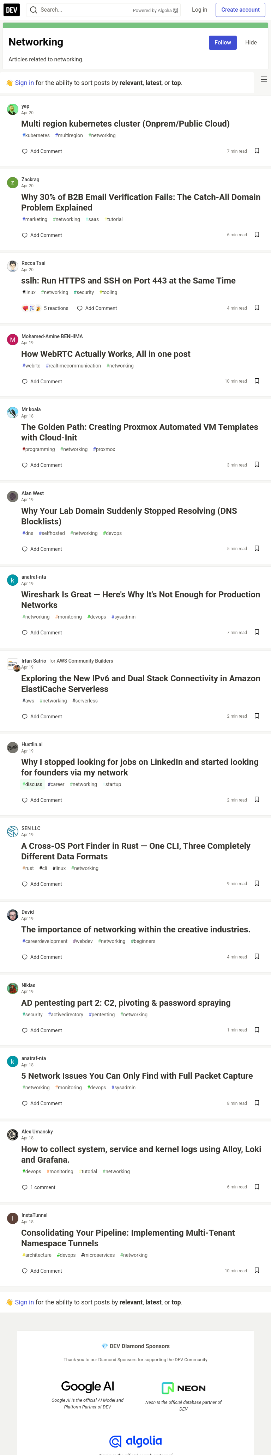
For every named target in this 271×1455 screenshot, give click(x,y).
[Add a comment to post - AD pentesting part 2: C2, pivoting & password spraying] (42, 1030)
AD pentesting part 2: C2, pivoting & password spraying (126, 1003)
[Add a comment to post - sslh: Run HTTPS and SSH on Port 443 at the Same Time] (45, 308)
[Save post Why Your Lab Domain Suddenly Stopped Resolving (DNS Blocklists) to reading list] (257, 549)
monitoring (68, 617)
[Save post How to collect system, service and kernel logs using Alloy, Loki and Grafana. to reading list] (257, 1187)
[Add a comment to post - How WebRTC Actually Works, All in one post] (42, 381)
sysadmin (124, 617)
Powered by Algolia (155, 10)
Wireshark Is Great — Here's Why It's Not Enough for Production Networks (140, 600)
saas (92, 219)
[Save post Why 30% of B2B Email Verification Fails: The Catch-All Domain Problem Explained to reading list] (257, 235)
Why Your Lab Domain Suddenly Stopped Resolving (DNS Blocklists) (129, 516)
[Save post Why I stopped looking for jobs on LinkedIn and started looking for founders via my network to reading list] (257, 800)
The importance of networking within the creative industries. (136, 930)
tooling (108, 292)
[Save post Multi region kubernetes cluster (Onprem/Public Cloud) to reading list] (257, 151)
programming (38, 449)
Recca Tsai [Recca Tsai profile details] (34, 263)
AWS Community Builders (85, 661)
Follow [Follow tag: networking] (223, 42)
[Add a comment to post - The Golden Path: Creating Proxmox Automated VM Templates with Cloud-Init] (42, 465)
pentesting (102, 1014)
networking (102, 135)
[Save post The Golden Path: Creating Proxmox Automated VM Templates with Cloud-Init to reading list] (257, 465)
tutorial (113, 219)
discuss (32, 784)
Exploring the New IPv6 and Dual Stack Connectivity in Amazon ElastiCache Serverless (140, 684)
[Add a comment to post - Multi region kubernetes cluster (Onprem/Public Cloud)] (42, 151)
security (84, 292)
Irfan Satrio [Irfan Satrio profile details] (34, 661)
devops (112, 533)
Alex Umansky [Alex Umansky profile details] (37, 1131)
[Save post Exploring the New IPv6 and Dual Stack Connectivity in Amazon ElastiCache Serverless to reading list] (257, 717)
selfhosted (51, 533)
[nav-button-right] (264, 79)
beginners (143, 941)
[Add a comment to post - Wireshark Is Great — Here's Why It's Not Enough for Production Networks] (42, 632)
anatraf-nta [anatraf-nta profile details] (34, 577)
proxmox (104, 449)
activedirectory (65, 1014)
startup (111, 784)
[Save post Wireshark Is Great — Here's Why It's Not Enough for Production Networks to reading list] (257, 633)
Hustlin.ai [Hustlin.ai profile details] (32, 744)
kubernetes (36, 135)
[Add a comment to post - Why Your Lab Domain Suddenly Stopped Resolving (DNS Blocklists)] (42, 549)
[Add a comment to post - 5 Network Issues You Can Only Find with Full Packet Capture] (42, 1103)
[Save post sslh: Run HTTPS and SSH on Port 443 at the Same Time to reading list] (257, 308)
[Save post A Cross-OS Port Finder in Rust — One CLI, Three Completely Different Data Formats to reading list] (257, 884)
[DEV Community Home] (11, 10)
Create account (240, 9)
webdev (82, 941)
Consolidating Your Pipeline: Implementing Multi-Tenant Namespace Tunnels (128, 1238)
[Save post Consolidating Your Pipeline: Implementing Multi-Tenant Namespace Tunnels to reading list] (257, 1271)
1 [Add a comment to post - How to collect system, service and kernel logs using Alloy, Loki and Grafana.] (37, 1187)
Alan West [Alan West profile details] (33, 493)
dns (27, 533)
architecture (37, 1255)
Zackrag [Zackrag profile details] (31, 179)
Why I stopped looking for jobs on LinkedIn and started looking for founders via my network (140, 767)
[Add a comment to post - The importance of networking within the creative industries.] (42, 957)
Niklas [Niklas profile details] (28, 985)
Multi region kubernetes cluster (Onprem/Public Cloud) (125, 124)
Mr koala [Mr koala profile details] (31, 409)
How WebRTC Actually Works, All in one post (106, 354)
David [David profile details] (28, 912)
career (56, 784)
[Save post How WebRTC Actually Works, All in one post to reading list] (257, 382)
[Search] (33, 10)
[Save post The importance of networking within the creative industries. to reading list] (257, 957)
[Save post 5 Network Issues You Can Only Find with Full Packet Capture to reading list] (257, 1104)
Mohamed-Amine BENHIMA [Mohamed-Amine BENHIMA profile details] (52, 336)
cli (43, 868)
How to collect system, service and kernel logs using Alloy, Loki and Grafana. (141, 1154)
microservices (98, 1255)
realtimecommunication (73, 366)
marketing (34, 219)
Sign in (24, 82)
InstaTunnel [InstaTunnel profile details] (35, 1215)
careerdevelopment (44, 941)
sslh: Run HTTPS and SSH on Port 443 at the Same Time (128, 281)
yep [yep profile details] (25, 106)
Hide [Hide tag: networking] (251, 42)
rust (28, 868)
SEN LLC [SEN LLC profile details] (31, 828)
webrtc (31, 366)
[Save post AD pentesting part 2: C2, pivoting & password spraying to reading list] (257, 1031)
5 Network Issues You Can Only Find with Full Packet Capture (137, 1076)
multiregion (69, 135)
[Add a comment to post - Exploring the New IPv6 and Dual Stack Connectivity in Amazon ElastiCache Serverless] (42, 716)
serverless (85, 701)
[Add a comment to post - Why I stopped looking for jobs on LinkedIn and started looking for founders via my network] (42, 800)
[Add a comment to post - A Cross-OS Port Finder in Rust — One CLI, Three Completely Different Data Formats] (42, 884)
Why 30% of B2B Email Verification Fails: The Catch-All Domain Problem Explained (140, 202)
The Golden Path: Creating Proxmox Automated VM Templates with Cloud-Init (139, 432)
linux (29, 292)
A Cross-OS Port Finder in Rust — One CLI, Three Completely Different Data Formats (136, 851)
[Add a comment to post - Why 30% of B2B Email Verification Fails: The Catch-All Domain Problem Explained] (42, 235)
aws (28, 701)
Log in (199, 9)
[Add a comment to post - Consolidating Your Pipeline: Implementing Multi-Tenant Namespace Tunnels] (42, 1271)
